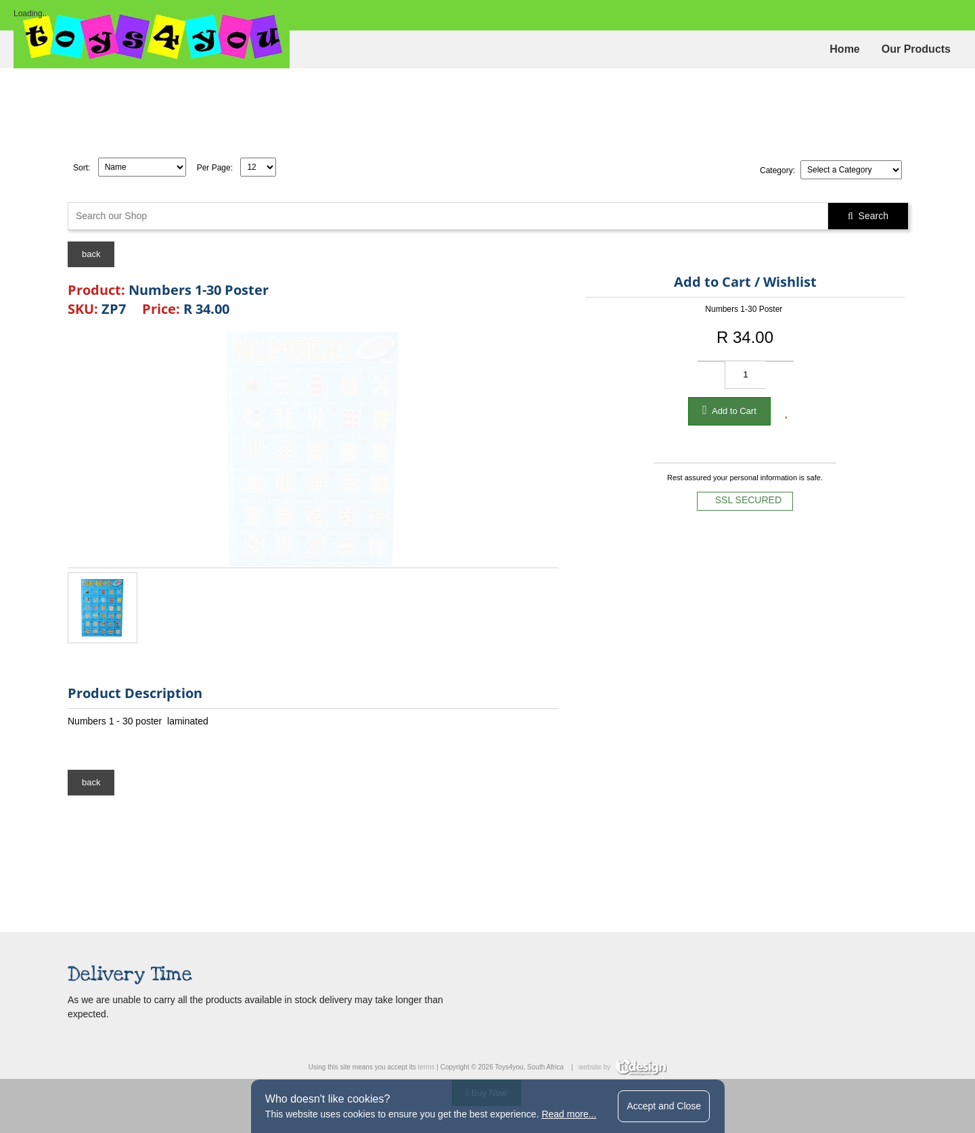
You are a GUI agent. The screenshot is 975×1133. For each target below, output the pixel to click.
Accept (664, 1106)
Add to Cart (729, 410)
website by (622, 1067)
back (91, 254)
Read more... (568, 1114)
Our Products (916, 49)
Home (844, 49)
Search (868, 215)
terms (426, 1067)
